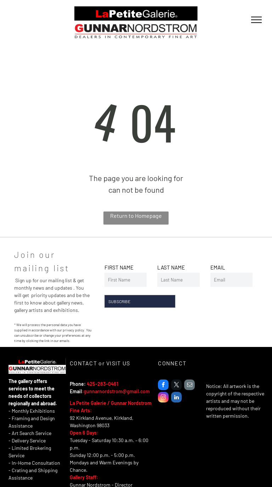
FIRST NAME (119, 267)
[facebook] (163, 385)
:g (84, 391)
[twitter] (176, 385)
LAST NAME (171, 267)
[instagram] (163, 398)
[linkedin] (176, 398)
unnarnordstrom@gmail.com (118, 391)
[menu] (256, 20)
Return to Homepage (136, 215)
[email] (189, 385)
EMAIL (217, 267)
